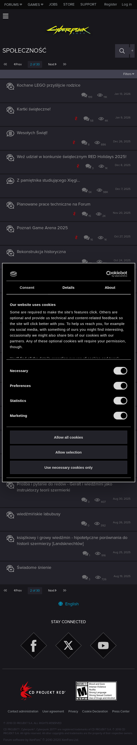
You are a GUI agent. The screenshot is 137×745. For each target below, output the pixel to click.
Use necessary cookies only (68, 467)
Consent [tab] (27, 287)
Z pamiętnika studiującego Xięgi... (48, 180)
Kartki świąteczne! (34, 109)
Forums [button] (11, 4)
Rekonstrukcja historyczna (41, 251)
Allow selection (68, 452)
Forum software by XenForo (41, 740)
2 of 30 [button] (35, 64)
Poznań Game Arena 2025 (42, 227)
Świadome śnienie (34, 567)
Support (88, 4)
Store (69, 4)
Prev (18, 64)
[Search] (122, 50)
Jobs (53, 4)
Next (52, 64)
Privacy (73, 711)
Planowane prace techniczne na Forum (54, 204)
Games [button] (34, 4)
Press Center (121, 711)
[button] (5, 16)
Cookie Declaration (95, 711)
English (69, 604)
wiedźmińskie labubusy (38, 514)
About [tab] (110, 287)
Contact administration (23, 711)
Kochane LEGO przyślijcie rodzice (48, 85)
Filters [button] (127, 74)
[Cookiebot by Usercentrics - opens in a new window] (106, 274)
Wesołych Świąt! (32, 132)
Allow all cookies (68, 437)
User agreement (53, 711)
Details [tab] (69, 287)
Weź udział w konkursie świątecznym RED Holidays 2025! (71, 156)
